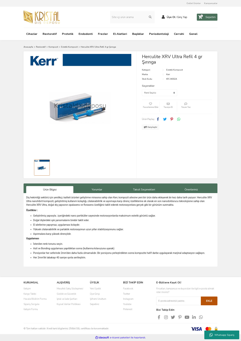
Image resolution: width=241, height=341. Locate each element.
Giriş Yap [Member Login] (182, 17)
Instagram (128, 299)
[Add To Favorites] (150, 107)
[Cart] (207, 17)
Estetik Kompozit (174, 69)
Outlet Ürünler (194, 3)
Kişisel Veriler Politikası (69, 304)
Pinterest (127, 309)
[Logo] (42, 17)
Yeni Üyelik (95, 288)
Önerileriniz (191, 190)
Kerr (168, 74)
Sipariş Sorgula (31, 304)
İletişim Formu (31, 309)
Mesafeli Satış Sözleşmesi (70, 288)
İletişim (27, 288)
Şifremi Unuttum (98, 299)
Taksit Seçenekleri (144, 190)
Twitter (126, 293)
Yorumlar (97, 190)
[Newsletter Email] (178, 301)
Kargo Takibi (30, 293)
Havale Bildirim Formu (35, 299)
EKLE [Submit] (209, 301)
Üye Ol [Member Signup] (171, 17)
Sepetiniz (94, 304)
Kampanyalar (210, 3)
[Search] (132, 17)
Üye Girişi (95, 293)
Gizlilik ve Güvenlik (66, 293)
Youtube (127, 304)
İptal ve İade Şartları (67, 299)
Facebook (128, 288)
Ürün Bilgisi (50, 190)
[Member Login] (163, 17)
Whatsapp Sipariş (221, 335)
